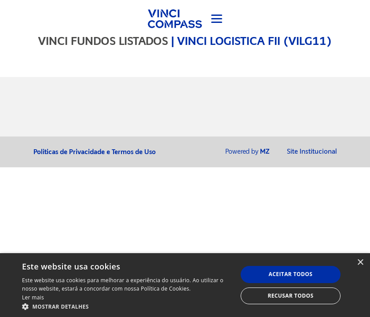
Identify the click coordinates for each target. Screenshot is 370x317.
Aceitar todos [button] (291, 274)
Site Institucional (312, 151)
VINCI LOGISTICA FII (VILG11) (254, 41)
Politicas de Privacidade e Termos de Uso (94, 152)
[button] (126, 306)
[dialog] (185, 285)
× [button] (360, 262)
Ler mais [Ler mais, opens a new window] (33, 297)
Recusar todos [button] (290, 295)
